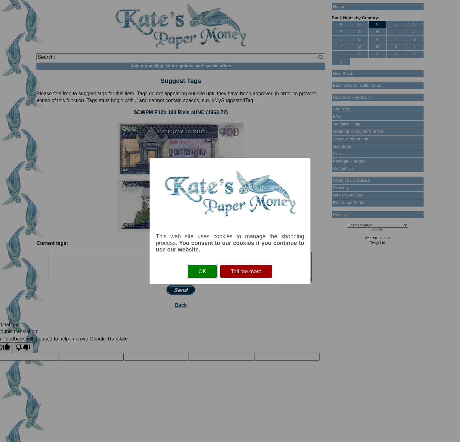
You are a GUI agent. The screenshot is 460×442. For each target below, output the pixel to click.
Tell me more (246, 271)
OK (202, 271)
